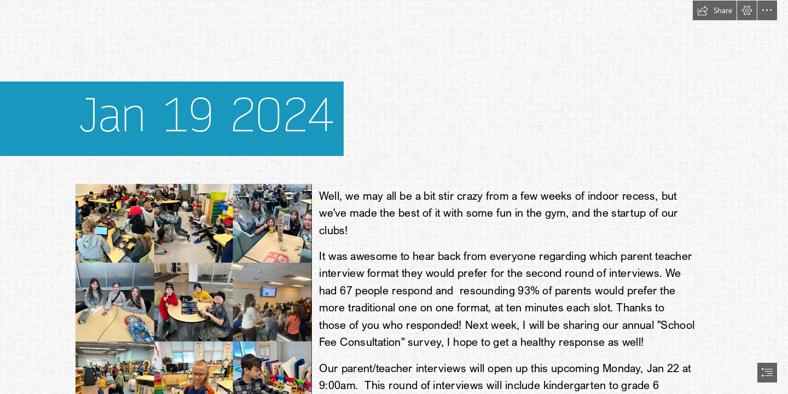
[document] (394, 197)
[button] (715, 10)
